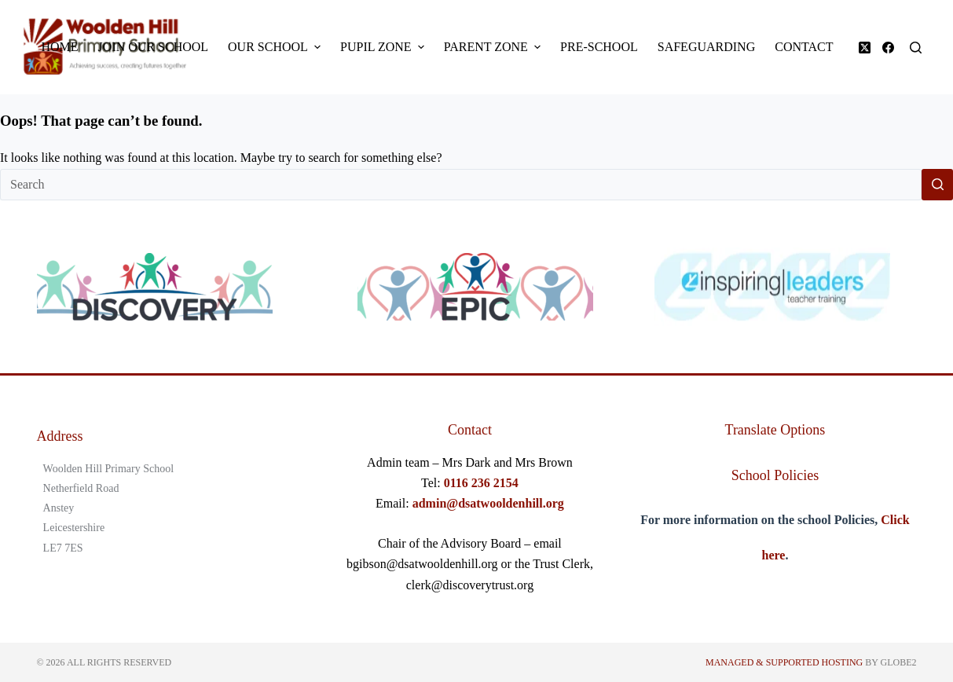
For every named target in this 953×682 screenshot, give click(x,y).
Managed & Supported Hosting (784, 662)
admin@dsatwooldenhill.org (488, 503)
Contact (804, 46)
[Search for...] (461, 184)
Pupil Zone (384, 47)
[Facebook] (888, 47)
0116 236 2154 (481, 483)
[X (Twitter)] (865, 47)
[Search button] (937, 184)
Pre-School (599, 46)
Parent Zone (494, 47)
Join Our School (153, 46)
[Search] (916, 47)
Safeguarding (706, 46)
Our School (276, 47)
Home (60, 46)
